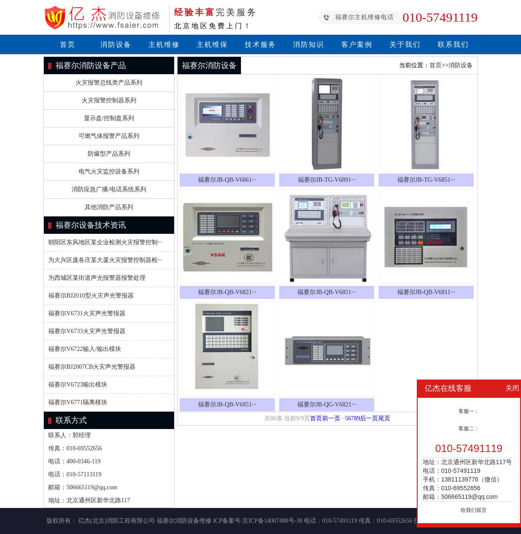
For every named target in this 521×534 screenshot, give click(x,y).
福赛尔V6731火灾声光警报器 (86, 313)
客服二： (468, 429)
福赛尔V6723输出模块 (77, 384)
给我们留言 (474, 510)
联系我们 (453, 44)
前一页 (331, 418)
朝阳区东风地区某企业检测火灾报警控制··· (105, 242)
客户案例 (357, 44)
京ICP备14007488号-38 (272, 521)
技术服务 (260, 44)
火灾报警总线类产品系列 (109, 82)
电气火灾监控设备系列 (109, 171)
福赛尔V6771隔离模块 (77, 402)
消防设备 (116, 44)
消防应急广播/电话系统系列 (109, 189)
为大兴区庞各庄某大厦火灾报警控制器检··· (105, 260)
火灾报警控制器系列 (109, 100)
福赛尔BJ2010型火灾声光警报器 (91, 295)
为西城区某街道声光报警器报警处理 (96, 278)
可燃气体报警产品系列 (109, 136)
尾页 (384, 418)
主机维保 (212, 44)
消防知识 (308, 44)
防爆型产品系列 (109, 154)
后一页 (369, 418)
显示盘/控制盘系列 (109, 118)
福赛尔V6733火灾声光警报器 (86, 331)
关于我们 (405, 44)
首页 (68, 44)
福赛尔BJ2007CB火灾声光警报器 (91, 367)
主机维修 (164, 44)
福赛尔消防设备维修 (184, 521)
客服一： (468, 411)
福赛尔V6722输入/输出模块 (84, 349)
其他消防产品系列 (109, 207)
